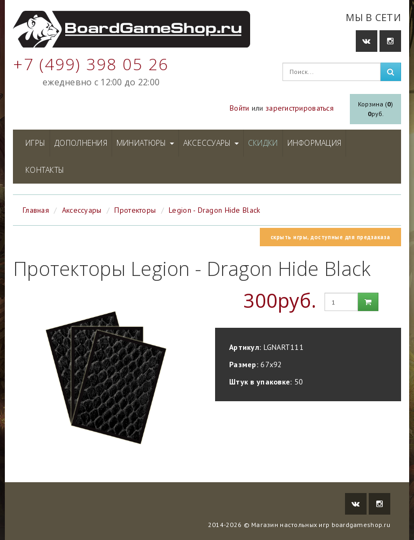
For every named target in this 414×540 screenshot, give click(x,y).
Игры (35, 143)
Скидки (263, 143)
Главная (36, 210)
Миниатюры (145, 143)
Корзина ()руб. (375, 109)
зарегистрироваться (300, 108)
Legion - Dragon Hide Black (214, 210)
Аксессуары (211, 143)
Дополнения (80, 143)
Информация (314, 143)
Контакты (44, 170)
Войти (239, 108)
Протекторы (135, 210)
